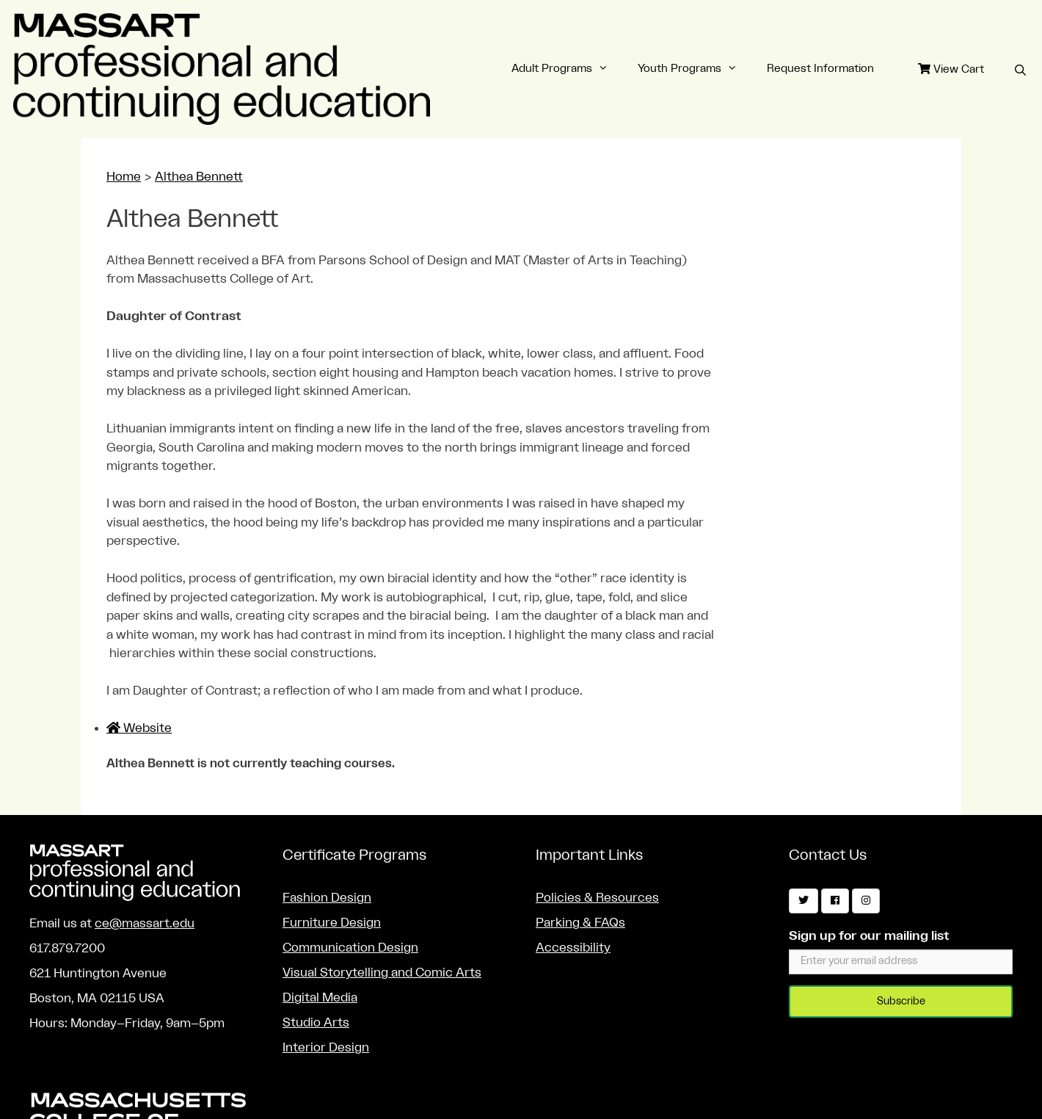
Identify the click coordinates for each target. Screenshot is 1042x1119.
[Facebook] (835, 900)
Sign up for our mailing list (869, 936)
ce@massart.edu (144, 923)
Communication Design (350, 947)
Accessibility (573, 947)
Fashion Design (327, 897)
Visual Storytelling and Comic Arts (382, 972)
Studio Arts (316, 1022)
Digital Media (320, 997)
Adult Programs (567, 69)
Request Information (820, 68)
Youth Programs (695, 69)
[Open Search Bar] (1020, 71)
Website (139, 728)
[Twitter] (803, 900)
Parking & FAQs (580, 922)
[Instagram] (866, 900)
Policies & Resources (597, 897)
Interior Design (326, 1047)
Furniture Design (332, 922)
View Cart (951, 69)
